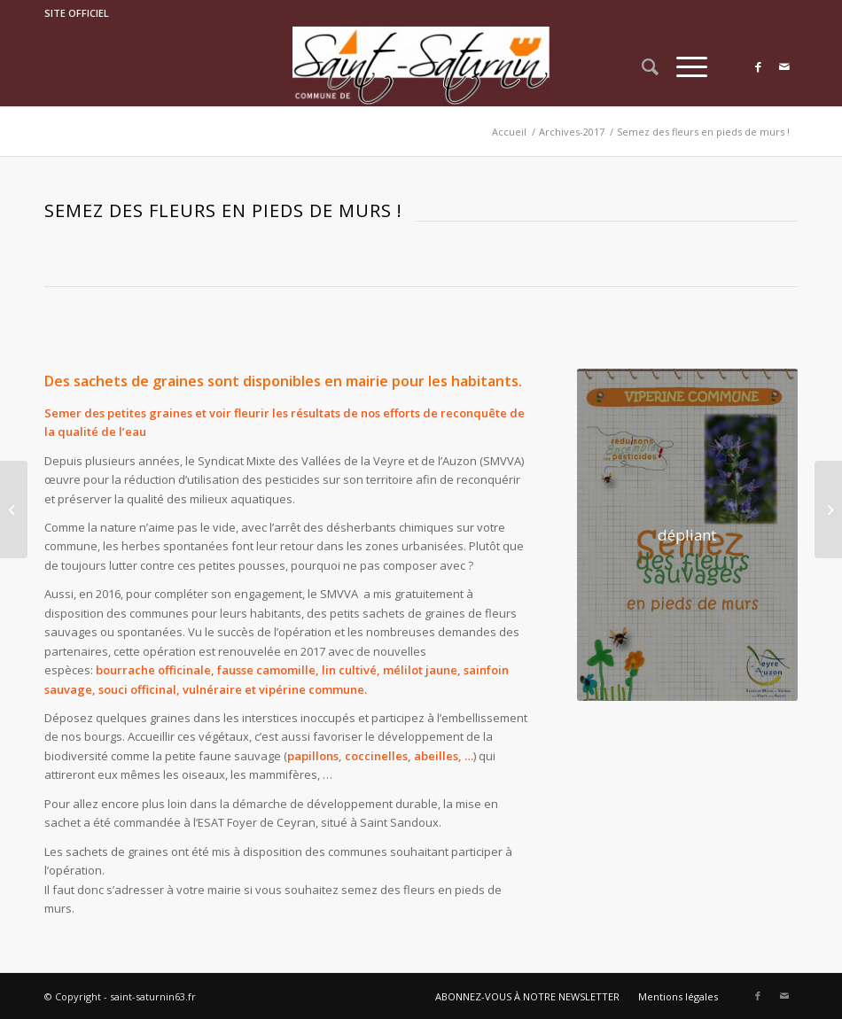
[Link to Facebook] (758, 66)
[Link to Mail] (784, 66)
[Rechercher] (641, 66)
